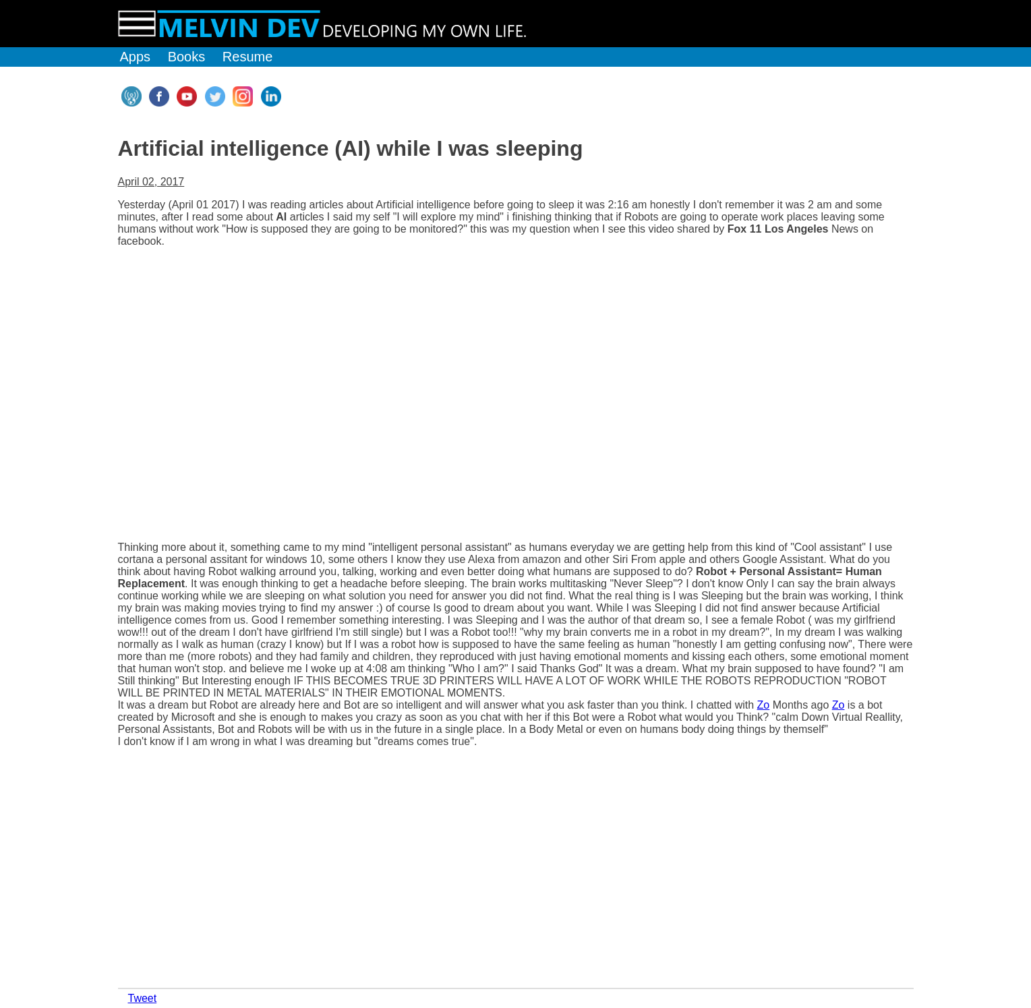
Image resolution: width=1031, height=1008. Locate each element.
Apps (135, 56)
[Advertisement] (219, 880)
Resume (247, 56)
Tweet (142, 998)
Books (187, 56)
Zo (763, 705)
